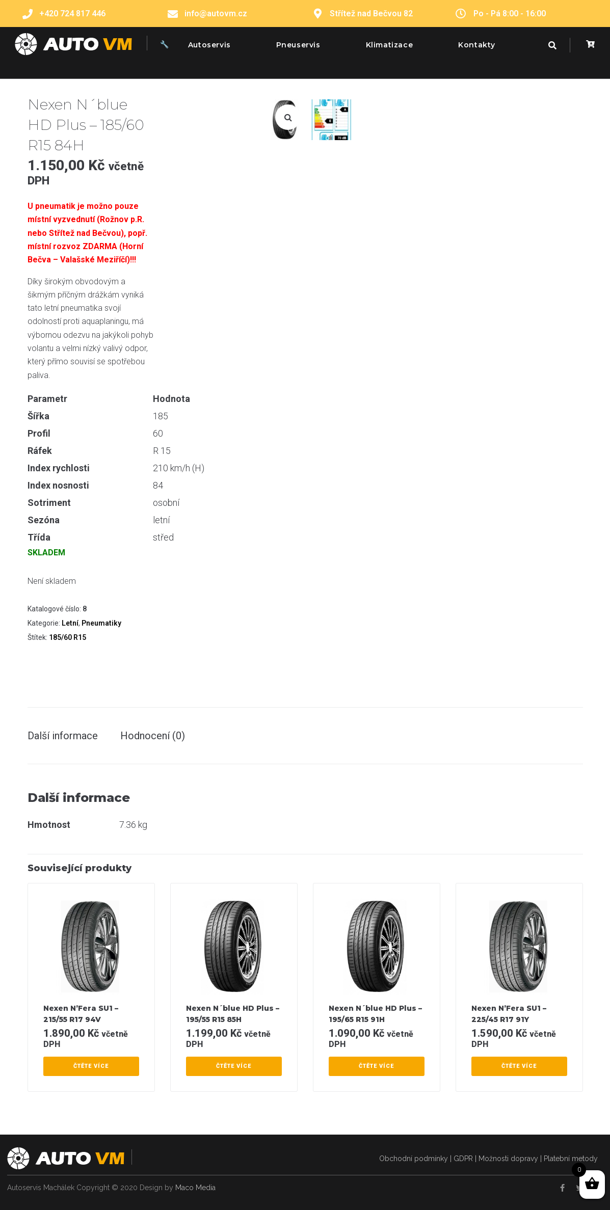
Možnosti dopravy (508, 1158)
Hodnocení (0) (152, 736)
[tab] (68, 736)
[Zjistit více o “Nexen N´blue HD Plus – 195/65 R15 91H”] (377, 1066)
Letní (70, 623)
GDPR (463, 1158)
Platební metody (571, 1158)
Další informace (63, 736)
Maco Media (195, 1188)
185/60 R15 (67, 637)
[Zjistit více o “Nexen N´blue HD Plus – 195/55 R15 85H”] (234, 1066)
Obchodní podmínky (413, 1158)
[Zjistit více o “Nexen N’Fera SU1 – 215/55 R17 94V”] (91, 1066)
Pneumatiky (101, 623)
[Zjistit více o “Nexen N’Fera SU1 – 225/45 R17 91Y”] (519, 1066)
